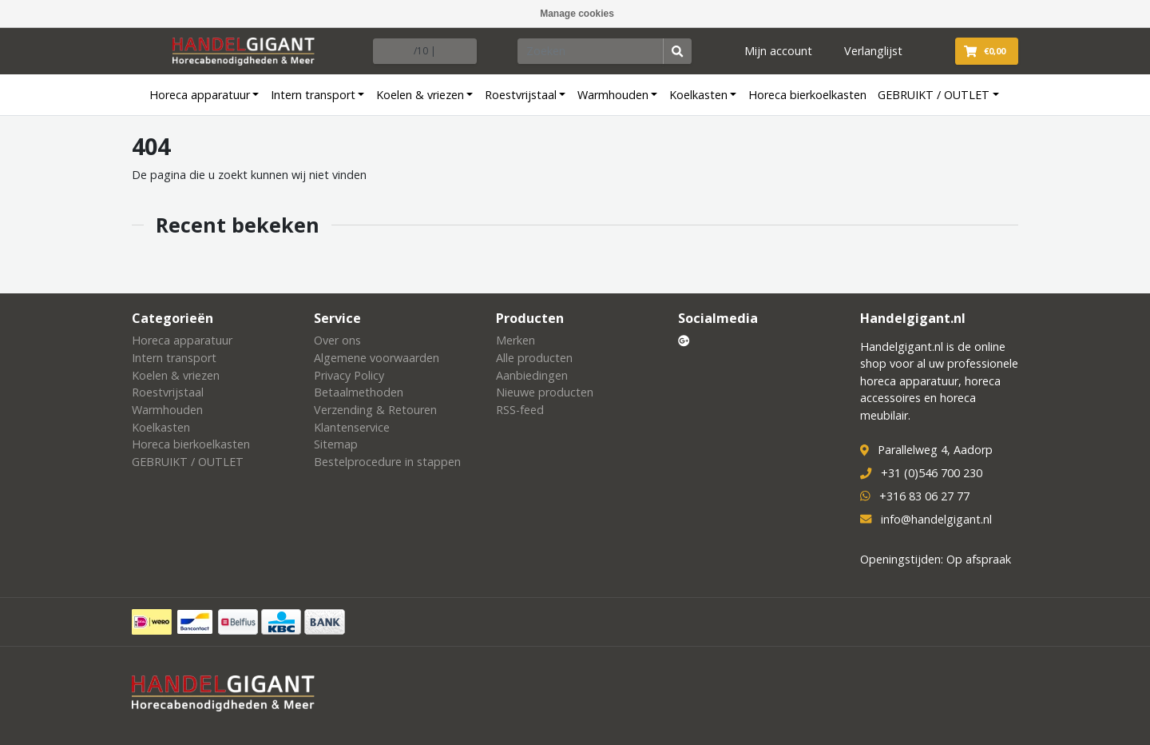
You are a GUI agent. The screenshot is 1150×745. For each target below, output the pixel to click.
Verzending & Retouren (375, 409)
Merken (515, 340)
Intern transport (313, 94)
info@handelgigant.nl (936, 519)
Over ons (337, 340)
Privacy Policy (349, 375)
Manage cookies (577, 13)
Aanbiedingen (532, 375)
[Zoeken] (591, 51)
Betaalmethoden (358, 392)
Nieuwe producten (544, 392)
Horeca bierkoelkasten (807, 94)
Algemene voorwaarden (376, 357)
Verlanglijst (873, 50)
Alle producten (534, 357)
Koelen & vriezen (420, 94)
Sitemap (336, 444)
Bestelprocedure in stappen (387, 461)
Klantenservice (352, 427)
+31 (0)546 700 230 (931, 472)
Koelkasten (698, 94)
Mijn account (778, 50)
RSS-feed (520, 409)
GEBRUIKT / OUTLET (933, 94)
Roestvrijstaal (521, 94)
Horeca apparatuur (199, 94)
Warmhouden (612, 94)
